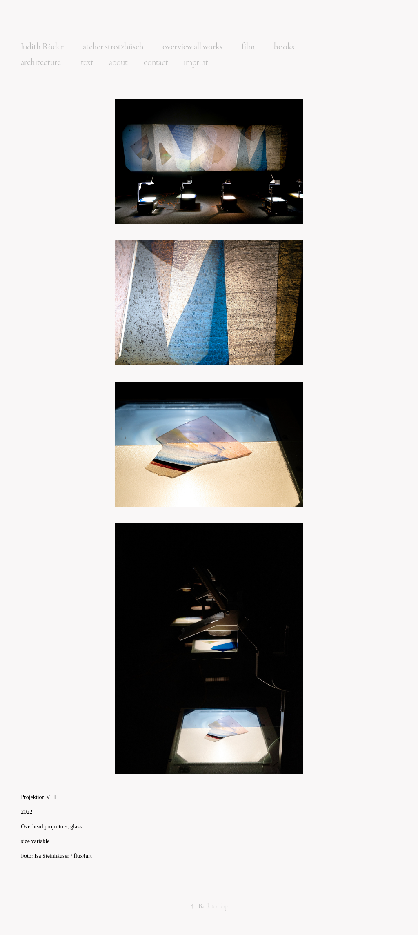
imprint (196, 62)
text (87, 62)
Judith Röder (42, 46)
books (284, 46)
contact (156, 62)
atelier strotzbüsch (113, 46)
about (118, 62)
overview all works (192, 46)
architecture (41, 62)
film (248, 46)
